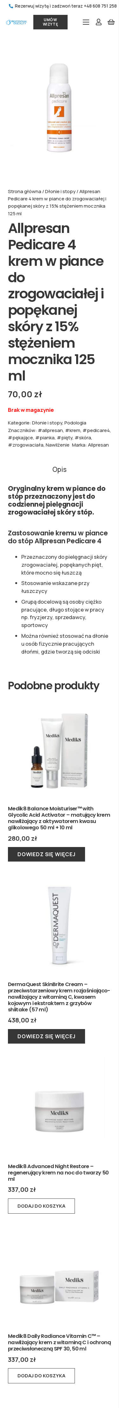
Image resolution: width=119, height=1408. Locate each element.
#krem (72, 430)
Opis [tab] (59, 469)
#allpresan (50, 430)
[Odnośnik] (16, 22)
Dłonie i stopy (60, 191)
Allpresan (98, 445)
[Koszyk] (111, 22)
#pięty (64, 437)
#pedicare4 (96, 430)
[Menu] (86, 22)
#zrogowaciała (25, 445)
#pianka (45, 437)
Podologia (75, 422)
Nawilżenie (57, 445)
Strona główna (24, 191)
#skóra (83, 437)
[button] (41, 1206)
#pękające (20, 437)
